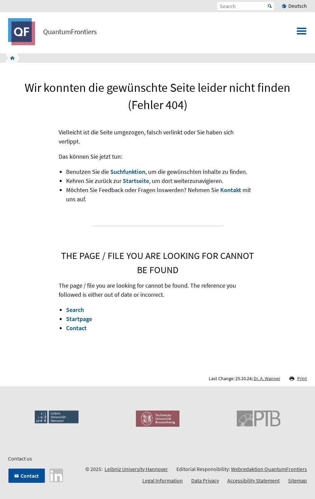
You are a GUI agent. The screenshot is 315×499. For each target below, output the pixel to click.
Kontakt (230, 190)
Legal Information (162, 480)
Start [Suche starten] (270, 6)
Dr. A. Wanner (267, 378)
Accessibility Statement (253, 480)
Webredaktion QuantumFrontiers (269, 469)
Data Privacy (205, 480)
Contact (76, 328)
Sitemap (297, 480)
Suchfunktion (127, 172)
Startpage (79, 319)
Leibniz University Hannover (136, 469)
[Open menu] (301, 33)
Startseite (136, 181)
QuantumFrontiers (70, 32)
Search (75, 310)
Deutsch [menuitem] (297, 5)
